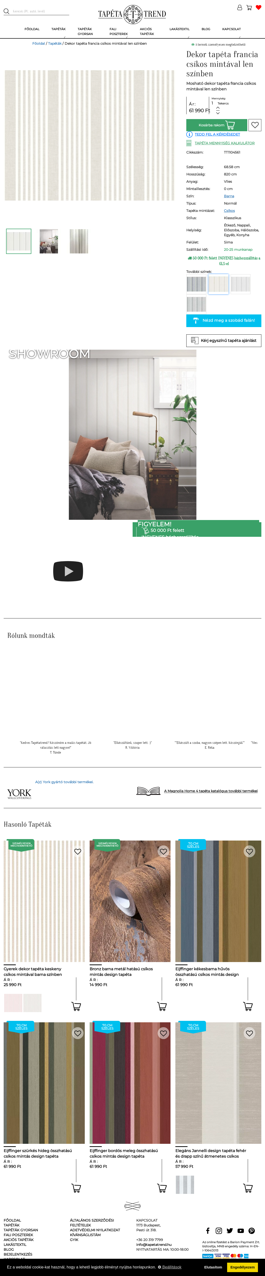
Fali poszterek (18, 1235)
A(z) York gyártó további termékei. (64, 782)
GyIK (74, 1240)
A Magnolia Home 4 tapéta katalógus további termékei (211, 791)
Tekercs (223, 103)
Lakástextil (15, 1244)
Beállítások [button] (169, 1267)
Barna (229, 196)
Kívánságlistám (85, 1235)
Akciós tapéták (19, 1240)
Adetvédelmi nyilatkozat (95, 1230)
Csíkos (229, 210)
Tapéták (54, 43)
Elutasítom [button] (213, 1267)
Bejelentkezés (18, 1254)
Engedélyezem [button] (243, 1267)
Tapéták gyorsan (21, 1230)
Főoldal (38, 43)
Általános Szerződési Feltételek (92, 1222)
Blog (9, 1249)
